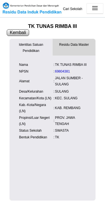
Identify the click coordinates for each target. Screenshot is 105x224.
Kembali (18, 32)
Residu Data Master (74, 45)
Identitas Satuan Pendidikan (31, 48)
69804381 (62, 71)
